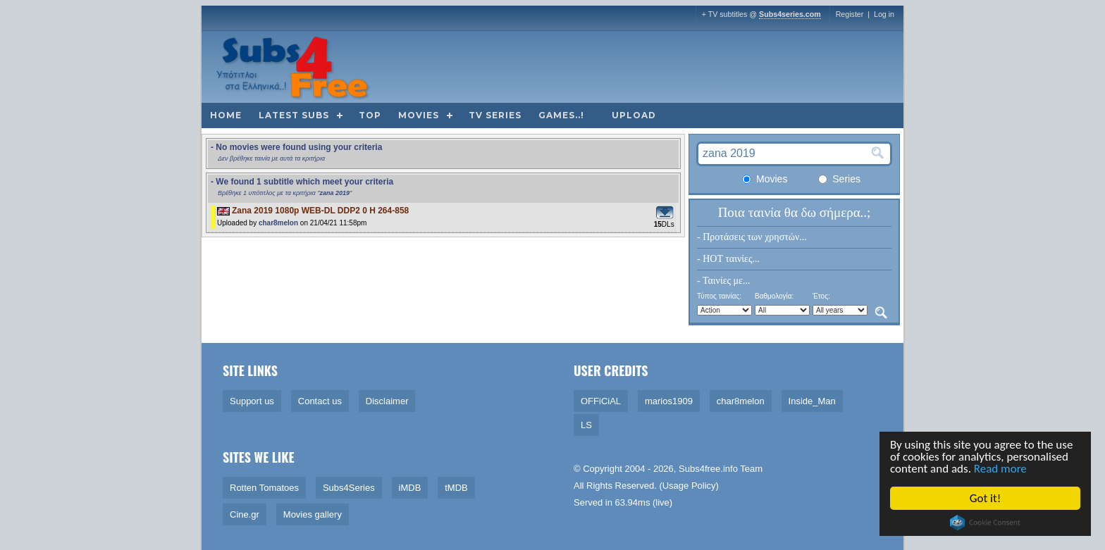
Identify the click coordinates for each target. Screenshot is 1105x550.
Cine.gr (244, 514)
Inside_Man (812, 401)
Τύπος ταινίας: (719, 296)
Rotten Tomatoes (264, 487)
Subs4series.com (790, 14)
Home (226, 115)
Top (370, 115)
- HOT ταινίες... (728, 259)
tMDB (456, 487)
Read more (1001, 468)
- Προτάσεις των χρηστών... (752, 237)
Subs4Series (349, 487)
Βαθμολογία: (774, 296)
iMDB (410, 487)
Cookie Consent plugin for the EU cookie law (986, 522)
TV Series (495, 115)
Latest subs (294, 115)
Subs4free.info (708, 468)
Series (839, 179)
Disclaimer (387, 401)
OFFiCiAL (601, 401)
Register (850, 14)
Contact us (320, 401)
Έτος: (821, 296)
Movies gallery (312, 514)
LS (586, 425)
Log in (884, 14)
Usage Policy (689, 485)
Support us (252, 401)
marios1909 (669, 401)
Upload (634, 115)
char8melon (278, 223)
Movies (418, 115)
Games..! (561, 115)
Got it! (985, 498)
